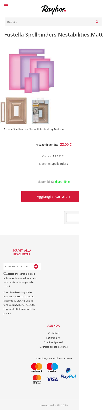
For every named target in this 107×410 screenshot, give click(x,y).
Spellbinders (59, 164)
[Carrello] (98, 6)
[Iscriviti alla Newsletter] (36, 266)
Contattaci (53, 333)
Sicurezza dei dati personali (54, 346)
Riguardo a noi (53, 337)
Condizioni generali (53, 342)
